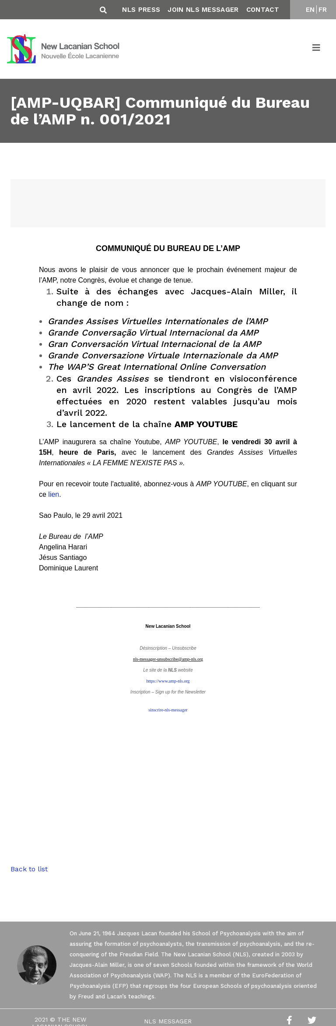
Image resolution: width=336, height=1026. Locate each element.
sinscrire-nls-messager (167, 710)
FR (322, 10)
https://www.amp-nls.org (167, 681)
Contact (262, 10)
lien (53, 494)
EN (310, 10)
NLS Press (141, 10)
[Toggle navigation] (316, 49)
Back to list (29, 869)
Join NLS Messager (203, 10)
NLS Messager (168, 1021)
